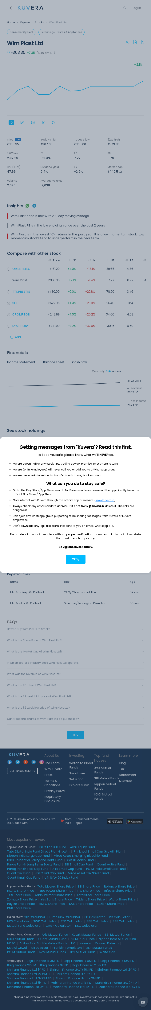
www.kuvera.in (105, 500)
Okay (75, 559)
